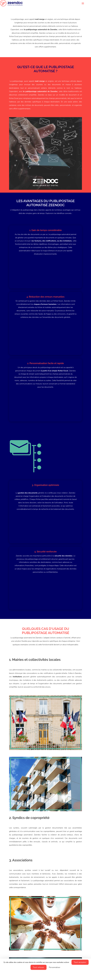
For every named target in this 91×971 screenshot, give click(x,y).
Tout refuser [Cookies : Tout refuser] (38, 967)
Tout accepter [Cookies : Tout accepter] (80, 962)
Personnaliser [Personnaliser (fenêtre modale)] (54, 967)
